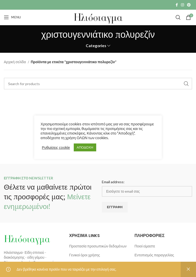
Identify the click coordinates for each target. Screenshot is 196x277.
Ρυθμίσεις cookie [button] (56, 147)
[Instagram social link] (182, 5)
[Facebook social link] (176, 5)
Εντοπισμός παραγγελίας (154, 255)
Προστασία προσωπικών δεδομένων (98, 246)
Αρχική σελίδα (15, 62)
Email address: (113, 182)
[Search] (178, 17)
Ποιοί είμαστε (144, 246)
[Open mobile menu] (12, 17)
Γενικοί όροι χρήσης (84, 255)
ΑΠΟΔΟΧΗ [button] (85, 147)
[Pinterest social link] (189, 5)
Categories (96, 46)
